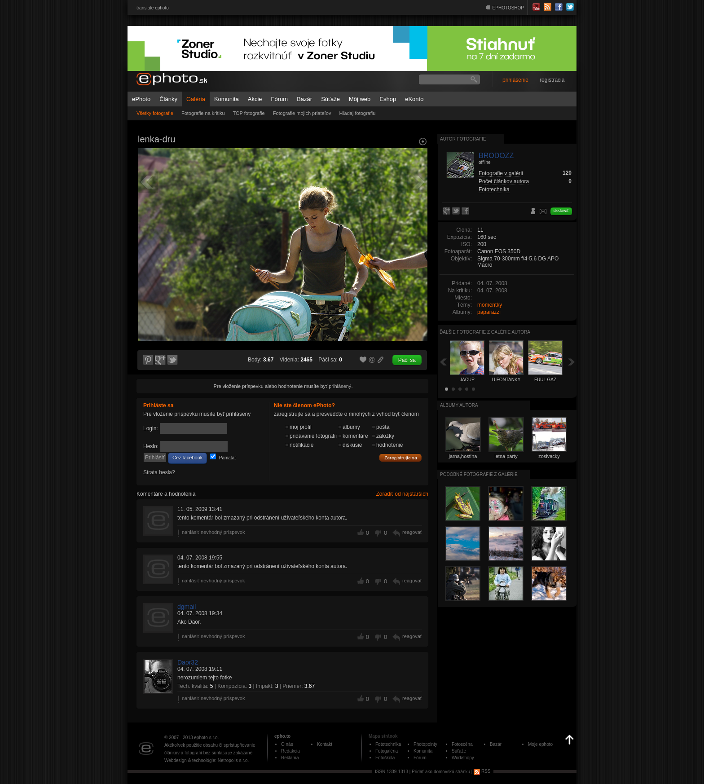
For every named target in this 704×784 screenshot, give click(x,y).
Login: (150, 428)
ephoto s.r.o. (206, 737)
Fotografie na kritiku (203, 113)
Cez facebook (187, 457)
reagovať (412, 532)
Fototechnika (494, 189)
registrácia (552, 80)
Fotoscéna (462, 744)
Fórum (279, 99)
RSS (482, 771)
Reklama (290, 757)
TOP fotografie (249, 113)
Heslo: (150, 446)
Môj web (359, 99)
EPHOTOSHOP (508, 7)
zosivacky (549, 456)
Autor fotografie (463, 139)
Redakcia (290, 751)
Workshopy (463, 757)
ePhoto (141, 99)
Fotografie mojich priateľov (302, 113)
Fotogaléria (386, 751)
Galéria (195, 99)
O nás (287, 744)
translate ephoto (152, 7)
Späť (443, 362)
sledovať (561, 210)
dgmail (186, 606)
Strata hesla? (159, 472)
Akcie (255, 99)
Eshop (387, 99)
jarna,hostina (463, 456)
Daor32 (187, 662)
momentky (489, 305)
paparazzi (489, 312)
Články (168, 99)
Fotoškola (385, 757)
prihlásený (340, 386)
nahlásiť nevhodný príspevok (213, 532)
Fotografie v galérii (501, 173)
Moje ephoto (540, 744)
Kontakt (324, 744)
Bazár (304, 99)
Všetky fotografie (154, 113)
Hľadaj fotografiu (357, 113)
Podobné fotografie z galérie (479, 474)
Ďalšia (572, 362)
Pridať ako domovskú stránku (441, 771)
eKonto (414, 99)
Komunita (226, 99)
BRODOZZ (496, 155)
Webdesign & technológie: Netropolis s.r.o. (206, 760)
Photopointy (425, 744)
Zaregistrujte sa (400, 458)
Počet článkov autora (504, 181)
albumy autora (459, 405)
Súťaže (330, 99)
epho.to (282, 736)
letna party (505, 456)
